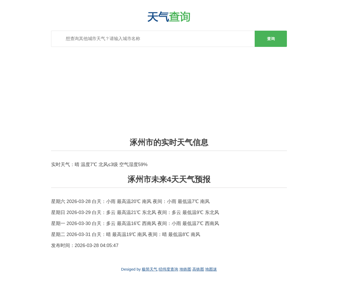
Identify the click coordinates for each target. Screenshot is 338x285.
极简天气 (149, 269)
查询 (271, 38)
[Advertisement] (169, 88)
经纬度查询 (168, 269)
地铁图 (185, 269)
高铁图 (198, 269)
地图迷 (211, 269)
